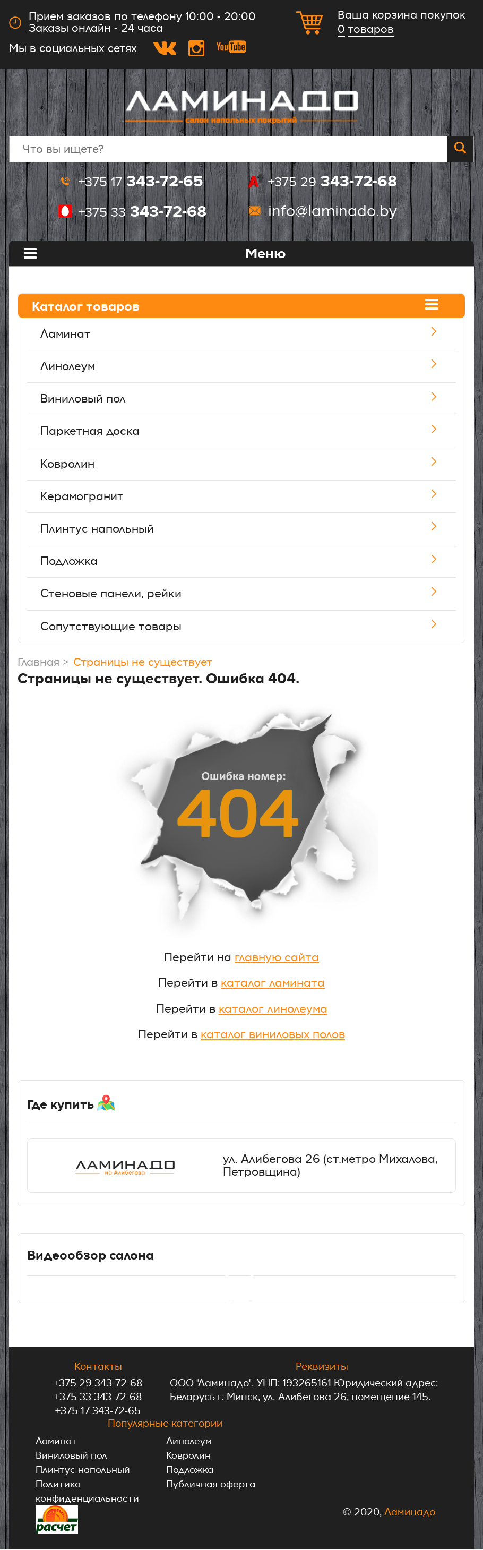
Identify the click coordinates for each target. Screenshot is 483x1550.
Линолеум (252, 366)
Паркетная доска (252, 431)
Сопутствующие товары (252, 627)
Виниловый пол (252, 399)
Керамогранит (252, 496)
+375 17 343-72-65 (98, 1411)
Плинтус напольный (252, 529)
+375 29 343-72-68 (98, 1383)
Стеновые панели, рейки (252, 594)
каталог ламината (273, 982)
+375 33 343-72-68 (98, 1397)
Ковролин (252, 464)
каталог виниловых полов (273, 1034)
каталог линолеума (273, 1008)
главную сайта (277, 957)
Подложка (252, 561)
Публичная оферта (212, 1484)
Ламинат (252, 334)
